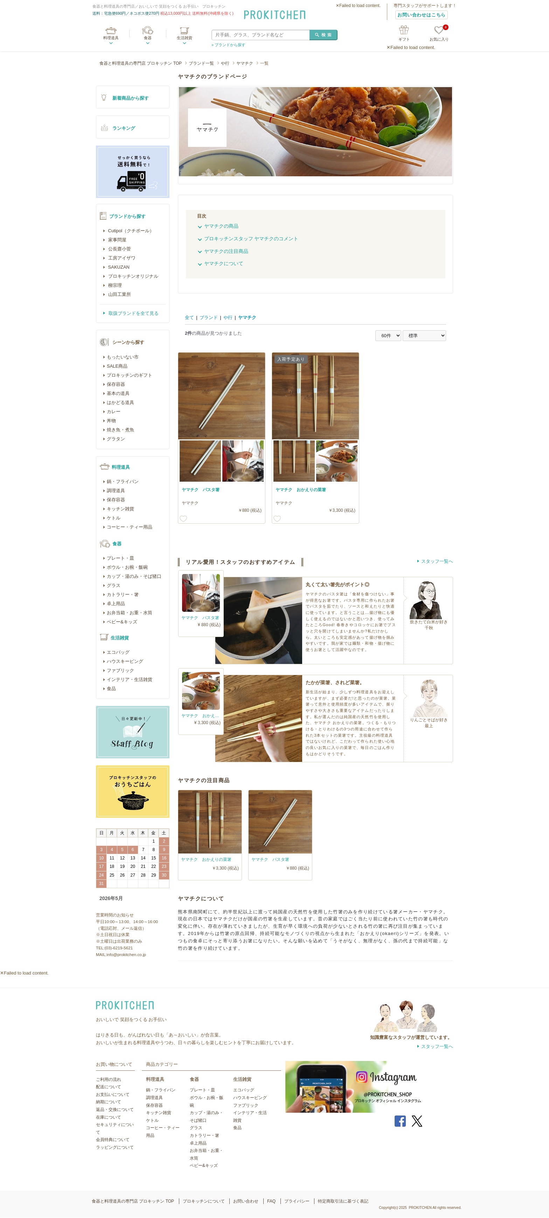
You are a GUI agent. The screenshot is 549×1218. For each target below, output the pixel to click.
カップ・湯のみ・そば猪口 (134, 576)
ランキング (123, 128)
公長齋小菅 (119, 249)
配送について (108, 1086)
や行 (225, 63)
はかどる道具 (120, 402)
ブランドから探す (127, 216)
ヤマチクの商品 (221, 226)
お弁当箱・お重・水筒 (129, 612)
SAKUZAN (118, 267)
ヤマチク (244, 63)
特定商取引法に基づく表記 (343, 1201)
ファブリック (120, 670)
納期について (108, 1101)
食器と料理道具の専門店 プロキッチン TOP (140, 63)
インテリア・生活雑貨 (129, 679)
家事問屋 (116, 239)
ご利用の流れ (108, 1079)
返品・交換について (115, 1109)
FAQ (271, 1201)
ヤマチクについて (223, 263)
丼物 (111, 420)
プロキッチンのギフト (129, 375)
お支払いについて (113, 1094)
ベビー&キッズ (122, 621)
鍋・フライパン (123, 481)
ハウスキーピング (125, 661)
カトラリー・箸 (123, 594)
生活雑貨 (184, 38)
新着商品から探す (130, 98)
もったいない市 (123, 357)
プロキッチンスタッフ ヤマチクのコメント (251, 238)
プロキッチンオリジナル (132, 276)
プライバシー (297, 1201)
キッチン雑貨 (120, 508)
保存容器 (116, 384)
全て (189, 317)
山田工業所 (119, 294)
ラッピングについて (115, 1147)
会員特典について (113, 1139)
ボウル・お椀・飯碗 (127, 567)
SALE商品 (117, 366)
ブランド (209, 317)
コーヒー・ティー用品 (129, 527)
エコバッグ (118, 652)
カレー (113, 411)
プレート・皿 (120, 558)
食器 (148, 38)
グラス (113, 585)
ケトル (113, 518)
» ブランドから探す (228, 45)
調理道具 (116, 490)
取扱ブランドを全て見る (133, 313)
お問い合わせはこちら (421, 14)
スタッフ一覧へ (437, 561)
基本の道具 (118, 393)
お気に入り (439, 33)
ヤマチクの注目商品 (226, 251)
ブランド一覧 (201, 63)
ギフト (404, 39)
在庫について (108, 1117)
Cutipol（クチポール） (130, 230)
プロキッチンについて (204, 1201)
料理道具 (111, 38)
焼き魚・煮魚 (120, 429)
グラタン (116, 438)
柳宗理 (114, 285)
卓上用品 (116, 603)
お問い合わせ (245, 1201)
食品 (111, 688)
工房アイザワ (121, 258)
